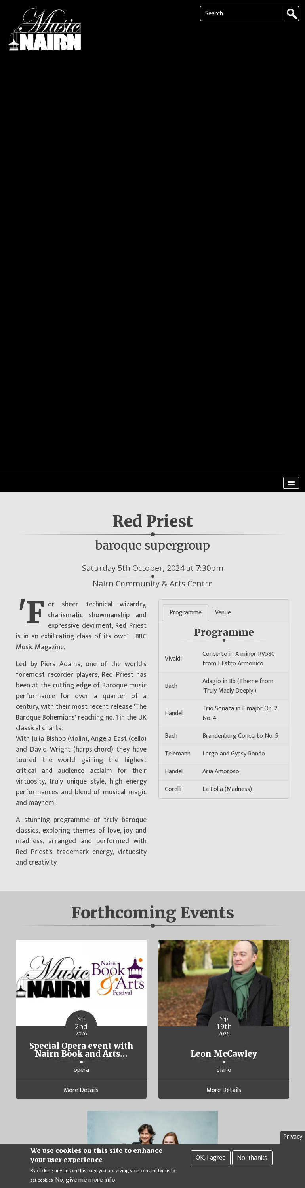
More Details (81, 1036)
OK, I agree (210, 1159)
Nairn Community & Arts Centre (153, 529)
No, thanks (252, 1159)
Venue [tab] (223, 558)
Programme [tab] (186, 558)
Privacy (292, 1138)
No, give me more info (85, 1181)
